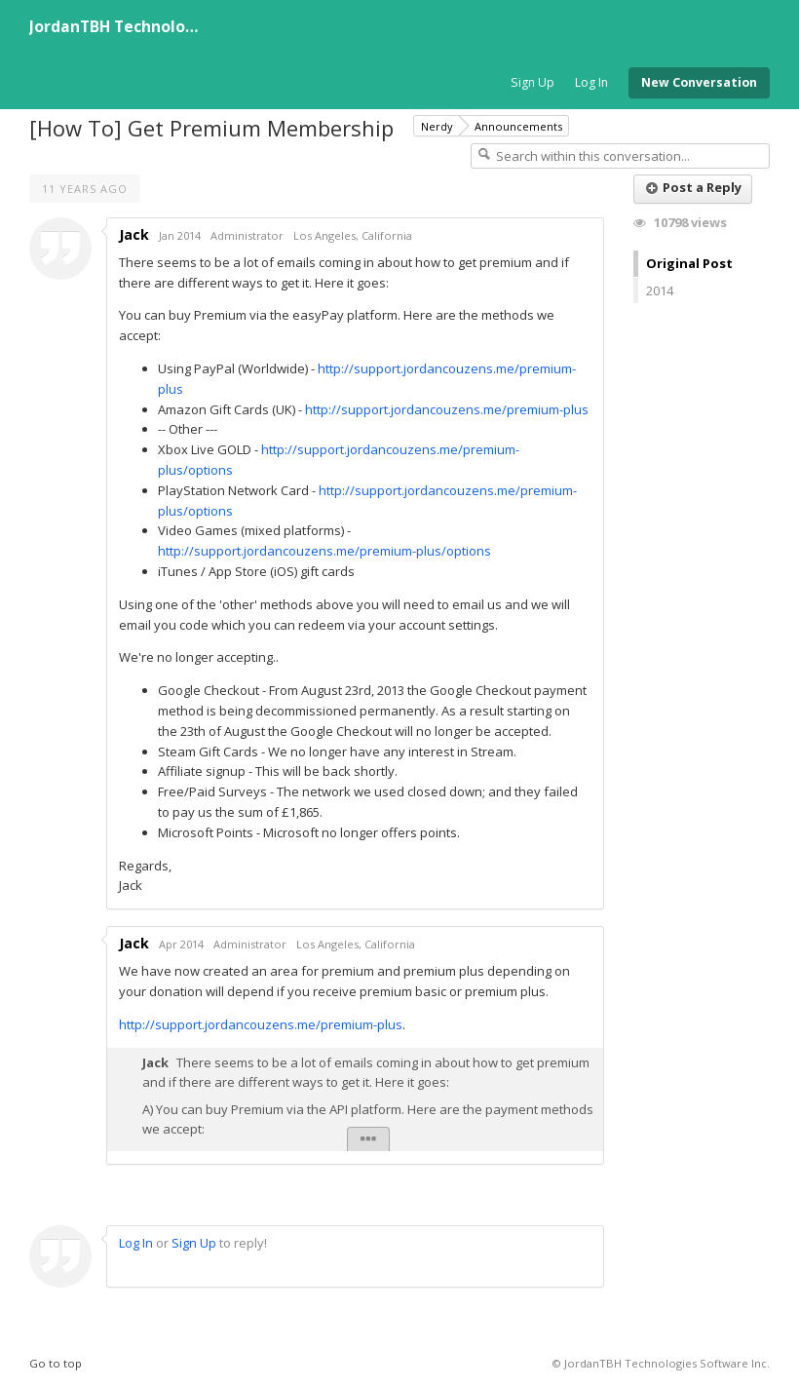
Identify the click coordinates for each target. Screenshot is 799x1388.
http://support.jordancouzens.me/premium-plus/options (324, 550)
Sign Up (532, 82)
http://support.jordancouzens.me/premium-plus (447, 409)
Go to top (55, 1363)
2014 (659, 290)
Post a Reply (694, 187)
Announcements (518, 126)
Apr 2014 (181, 944)
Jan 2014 (180, 235)
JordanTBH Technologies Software (162, 26)
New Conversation (699, 82)
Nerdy (437, 126)
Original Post (689, 263)
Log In (591, 82)
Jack (134, 234)
